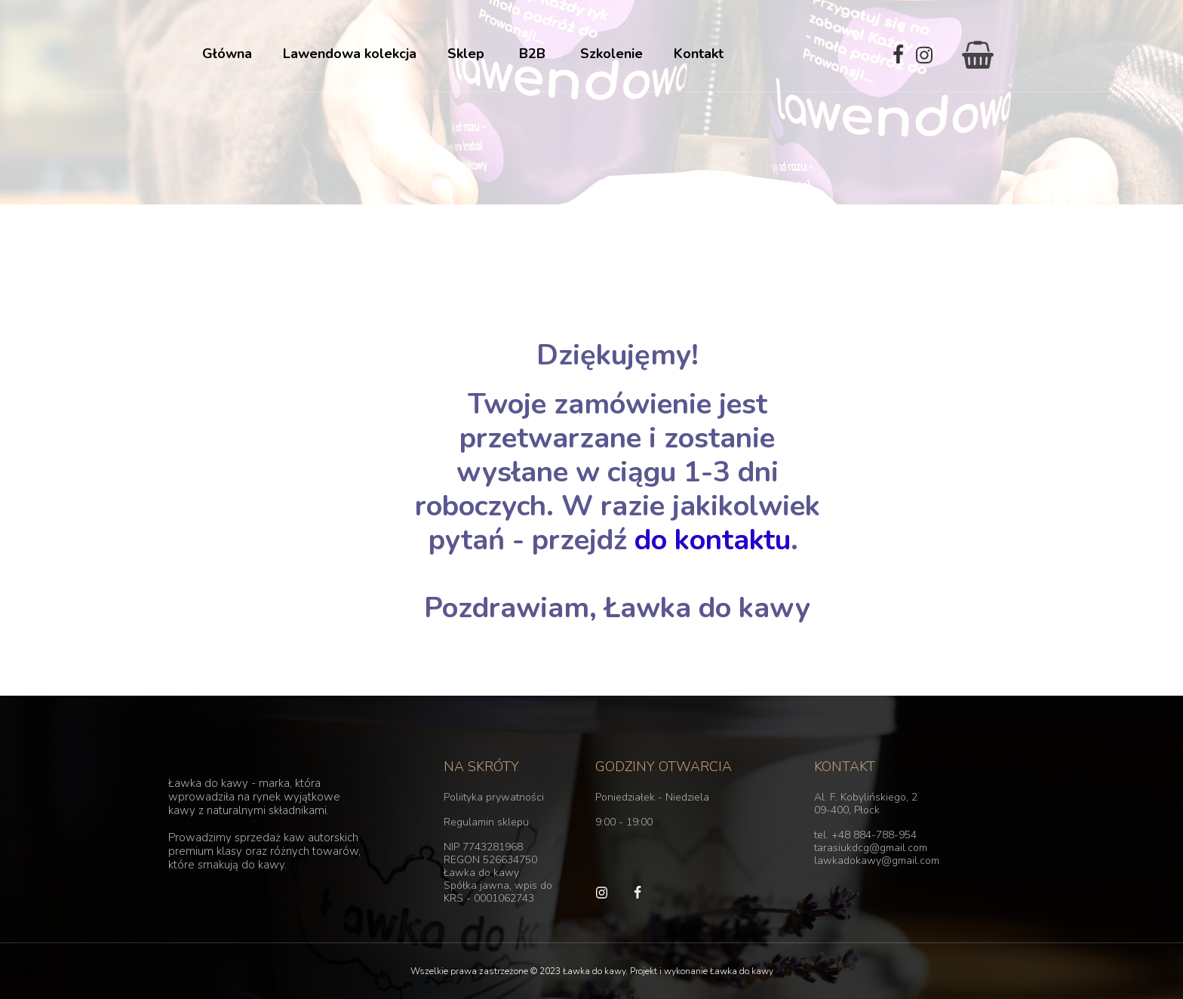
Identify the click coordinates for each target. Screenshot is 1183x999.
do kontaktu (709, 540)
